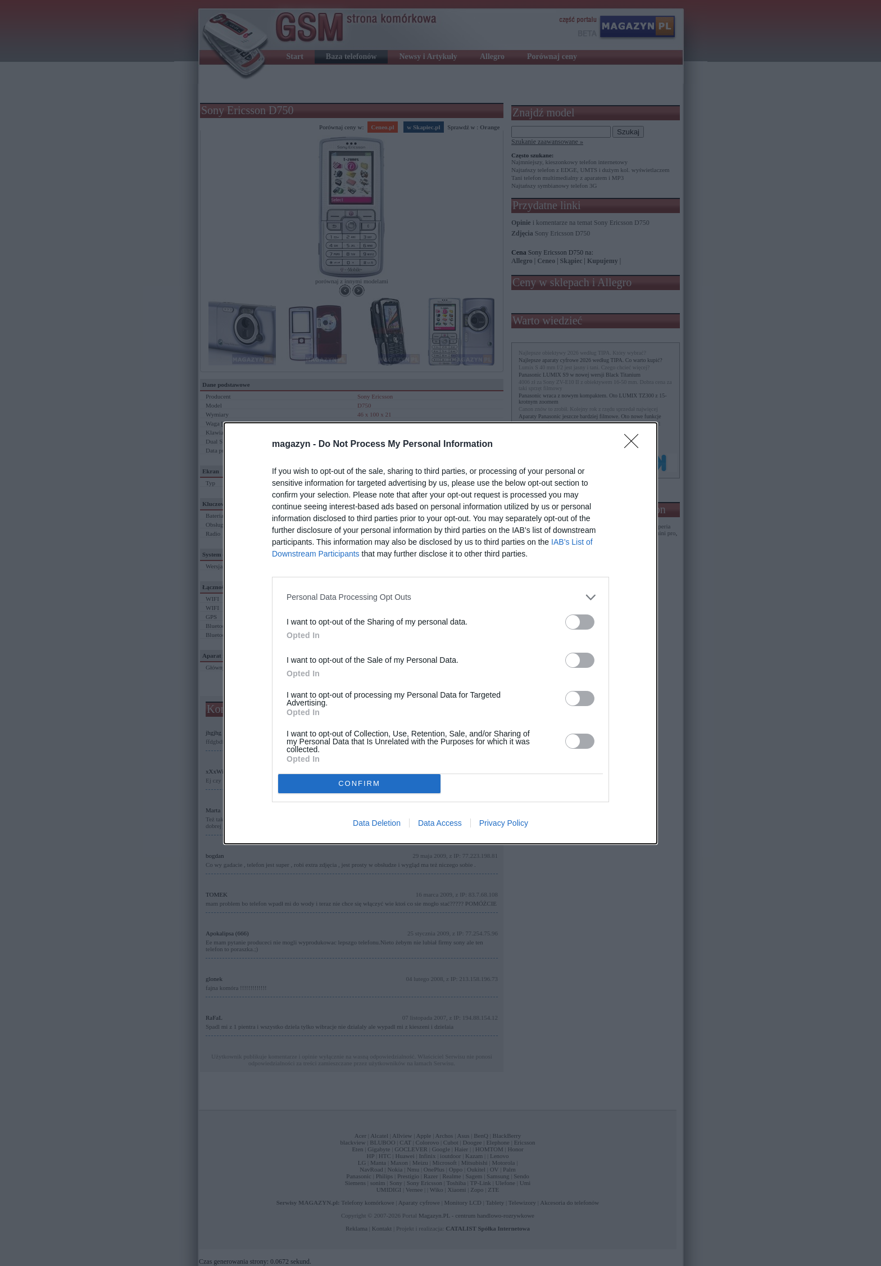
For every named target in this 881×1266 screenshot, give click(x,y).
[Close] (635, 444)
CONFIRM (359, 783)
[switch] (579, 622)
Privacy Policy (503, 823)
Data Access (440, 823)
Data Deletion (377, 823)
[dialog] (440, 633)
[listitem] (440, 597)
